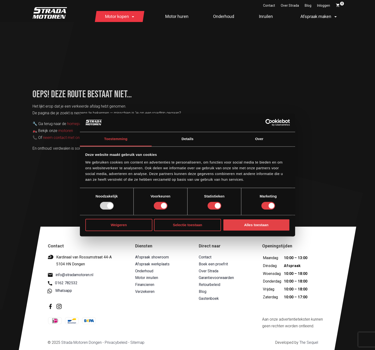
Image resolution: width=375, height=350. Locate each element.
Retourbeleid (209, 284)
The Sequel (308, 342)
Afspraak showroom (152, 257)
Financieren (144, 284)
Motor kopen (117, 16)
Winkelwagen (340, 4)
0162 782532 (62, 283)
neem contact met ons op (65, 137)
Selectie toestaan (187, 225)
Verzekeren (144, 291)
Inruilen (266, 16)
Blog (308, 5)
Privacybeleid (116, 342)
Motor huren (176, 16)
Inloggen (323, 5)
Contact (269, 5)
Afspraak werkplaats (152, 264)
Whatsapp (60, 291)
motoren (65, 130)
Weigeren (119, 225)
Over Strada (290, 5)
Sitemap (137, 342)
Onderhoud (223, 16)
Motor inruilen (146, 277)
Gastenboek (209, 298)
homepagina (77, 123)
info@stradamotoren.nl (70, 275)
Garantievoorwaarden (216, 277)
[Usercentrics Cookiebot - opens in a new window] (269, 122)
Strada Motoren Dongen (81, 342)
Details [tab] (187, 139)
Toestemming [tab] (115, 139)
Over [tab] (259, 139)
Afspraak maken (315, 16)
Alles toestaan (256, 225)
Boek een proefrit (213, 264)
